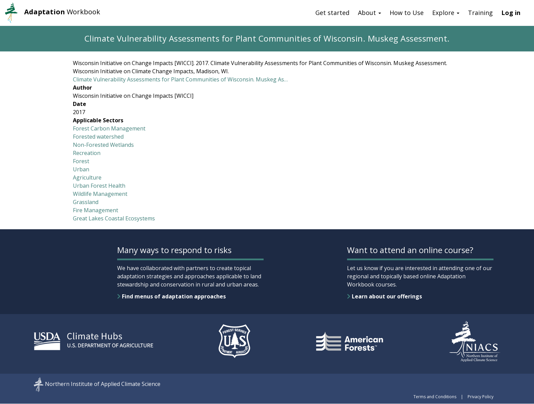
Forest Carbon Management (109, 128)
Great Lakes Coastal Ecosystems (114, 218)
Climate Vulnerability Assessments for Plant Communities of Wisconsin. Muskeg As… (180, 79)
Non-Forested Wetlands (103, 145)
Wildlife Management (100, 194)
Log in (510, 13)
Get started (332, 13)
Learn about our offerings (384, 296)
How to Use (407, 13)
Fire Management (95, 210)
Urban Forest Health (99, 185)
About (369, 13)
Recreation (86, 153)
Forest (81, 161)
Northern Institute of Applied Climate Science (102, 384)
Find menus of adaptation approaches (171, 296)
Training (480, 13)
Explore (445, 13)
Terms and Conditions (434, 397)
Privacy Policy (480, 397)
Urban (81, 169)
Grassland (85, 202)
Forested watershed (98, 136)
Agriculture (87, 177)
